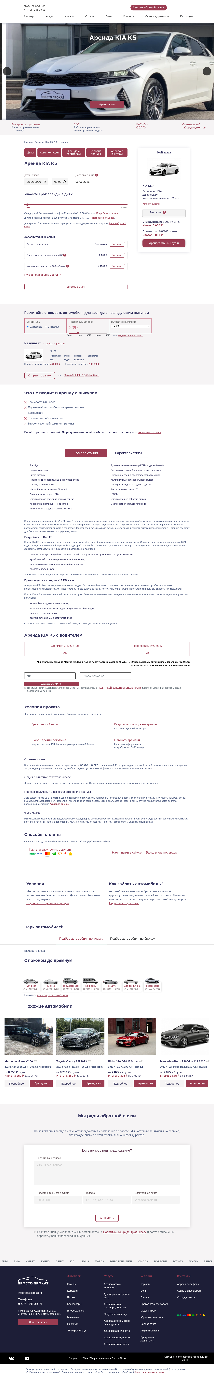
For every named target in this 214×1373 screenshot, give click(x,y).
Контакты (128, 16)
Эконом (71, 1279)
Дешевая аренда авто (117, 1326)
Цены (30, 152)
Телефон (91, 1188)
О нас (109, 16)
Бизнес (71, 1293)
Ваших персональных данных (150, 1368)
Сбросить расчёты (54, 343)
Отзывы (90, 16)
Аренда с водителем (74, 152)
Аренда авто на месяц (117, 1339)
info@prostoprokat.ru (30, 1288)
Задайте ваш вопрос (49, 1153)
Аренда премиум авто (117, 1333)
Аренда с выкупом (117, 152)
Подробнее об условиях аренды (47, 898)
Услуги (49, 16)
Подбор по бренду (132, 934)
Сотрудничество (186, 1293)
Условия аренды (95, 152)
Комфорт (72, 1286)
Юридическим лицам (152, 1313)
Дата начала (31, 175)
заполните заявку (149, 432)
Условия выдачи (151, 204)
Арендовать (107, 104)
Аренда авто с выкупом (112, 1281)
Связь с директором (157, 16)
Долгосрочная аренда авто (117, 1291)
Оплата (144, 1293)
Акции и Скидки (149, 1326)
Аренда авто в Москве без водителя (117, 1318)
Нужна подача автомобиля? (42, 274)
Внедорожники (76, 1306)
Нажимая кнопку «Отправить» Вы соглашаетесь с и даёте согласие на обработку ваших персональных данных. (105, 1229)
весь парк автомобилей (52, 990)
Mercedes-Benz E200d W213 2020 (184, 1057)
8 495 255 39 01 (30, 1299)
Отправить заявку (39, 375)
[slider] (27, 204)
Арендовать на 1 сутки (164, 243)
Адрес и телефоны (188, 1279)
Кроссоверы (74, 1299)
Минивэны (73, 1313)
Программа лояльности (147, 1334)
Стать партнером (38, 1317)
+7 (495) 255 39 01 (34, 9)
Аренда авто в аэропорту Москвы (115, 1301)
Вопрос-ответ (148, 1319)
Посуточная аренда (115, 1309)
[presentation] (7, 71)
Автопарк (29, 16)
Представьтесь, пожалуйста (53, 1188)
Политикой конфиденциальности (119, 683)
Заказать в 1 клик (76, 287)
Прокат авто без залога (154, 1299)
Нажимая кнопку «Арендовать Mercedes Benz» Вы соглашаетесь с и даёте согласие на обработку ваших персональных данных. (104, 685)
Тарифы (145, 1279)
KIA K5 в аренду (59, 142)
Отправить (107, 1213)
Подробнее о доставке (124, 898)
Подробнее (16, 1079)
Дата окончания (86, 175)
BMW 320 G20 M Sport (125, 1057)
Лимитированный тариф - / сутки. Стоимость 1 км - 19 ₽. (57, 218)
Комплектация (49, 152)
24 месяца (53, 327)
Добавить (117, 244)
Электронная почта (146, 1188)
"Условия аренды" (60, 799)
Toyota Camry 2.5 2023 (73, 1057)
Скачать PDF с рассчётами (81, 375)
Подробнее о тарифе (107, 213)
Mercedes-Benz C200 (21, 1057)
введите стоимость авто (130, 335)
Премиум (72, 1319)
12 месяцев (36, 327)
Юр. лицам (186, 16)
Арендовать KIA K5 (163, 676)
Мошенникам (148, 1306)
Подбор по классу (81, 934)
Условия (69, 16)
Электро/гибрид (76, 1326)
